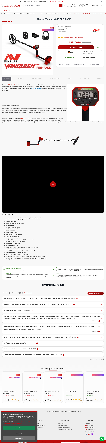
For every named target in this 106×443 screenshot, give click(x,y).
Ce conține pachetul (37, 78)
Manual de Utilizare (84, 78)
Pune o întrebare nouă (95, 291)
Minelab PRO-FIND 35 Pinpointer (10, 390)
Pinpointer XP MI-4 (72, 389)
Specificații (21, 78)
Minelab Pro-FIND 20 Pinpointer (93, 390)
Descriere (6, 78)
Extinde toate (28, 291)
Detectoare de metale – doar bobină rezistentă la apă (58, 13)
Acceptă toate (19, 428)
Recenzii (99, 78)
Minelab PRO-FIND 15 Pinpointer (30, 390)
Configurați (19, 433)
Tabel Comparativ (55, 78)
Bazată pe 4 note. (69, 37)
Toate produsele (8, 13)
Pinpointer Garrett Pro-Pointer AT (52, 390)
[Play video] (53, 184)
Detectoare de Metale (19, 13)
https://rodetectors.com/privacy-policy (12, 423)
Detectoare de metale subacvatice (35, 13)
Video (69, 78)
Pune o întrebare (79, 37)
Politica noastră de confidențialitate (21, 421)
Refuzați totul (19, 438)
